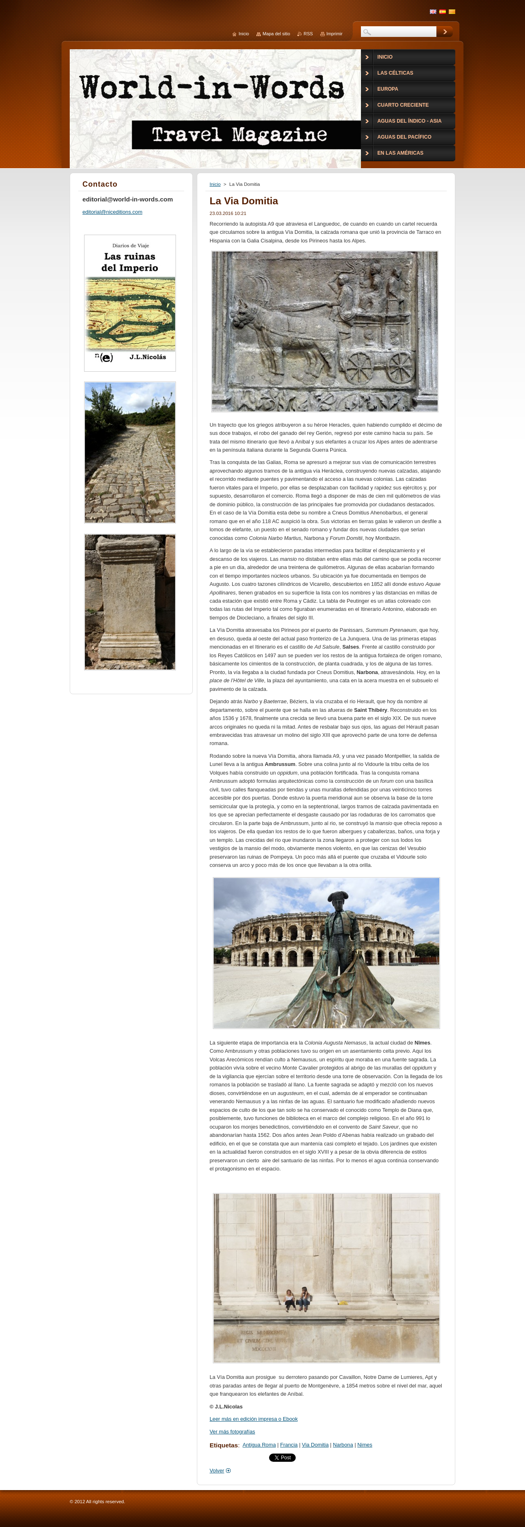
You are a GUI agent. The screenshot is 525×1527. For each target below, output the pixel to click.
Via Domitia (315, 1445)
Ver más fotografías (232, 1432)
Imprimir (334, 33)
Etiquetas (224, 1445)
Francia (289, 1445)
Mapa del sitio (276, 33)
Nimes (364, 1445)
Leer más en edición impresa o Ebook (254, 1419)
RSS (308, 33)
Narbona (343, 1445)
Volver (217, 1471)
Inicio (215, 184)
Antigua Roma (259, 1445)
